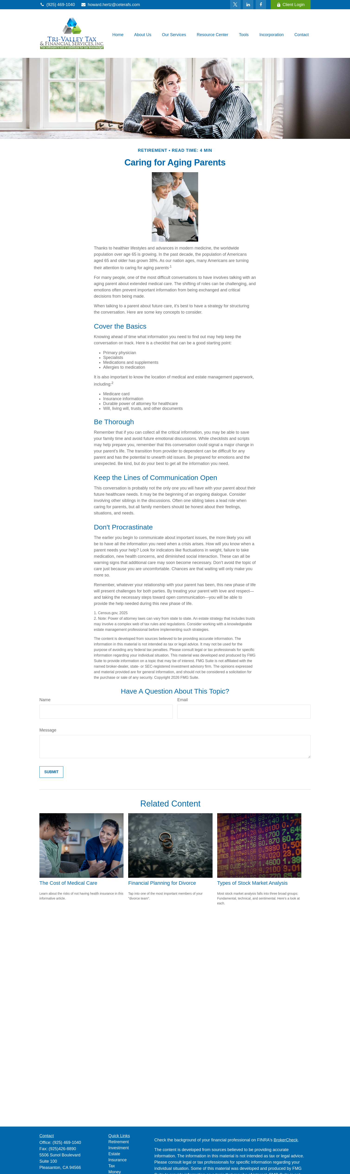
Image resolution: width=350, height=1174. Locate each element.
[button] (118, 34)
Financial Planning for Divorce (162, 883)
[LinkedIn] (248, 4)
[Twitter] (235, 4)
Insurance (117, 1160)
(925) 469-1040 (57, 4)
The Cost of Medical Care (68, 883)
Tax (111, 1166)
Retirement (118, 1142)
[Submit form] (51, 772)
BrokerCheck (286, 1140)
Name (45, 700)
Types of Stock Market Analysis (252, 883)
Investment (118, 1148)
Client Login (291, 4)
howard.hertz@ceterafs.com (110, 4)
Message (47, 730)
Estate (114, 1154)
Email (182, 700)
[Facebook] (261, 4)
